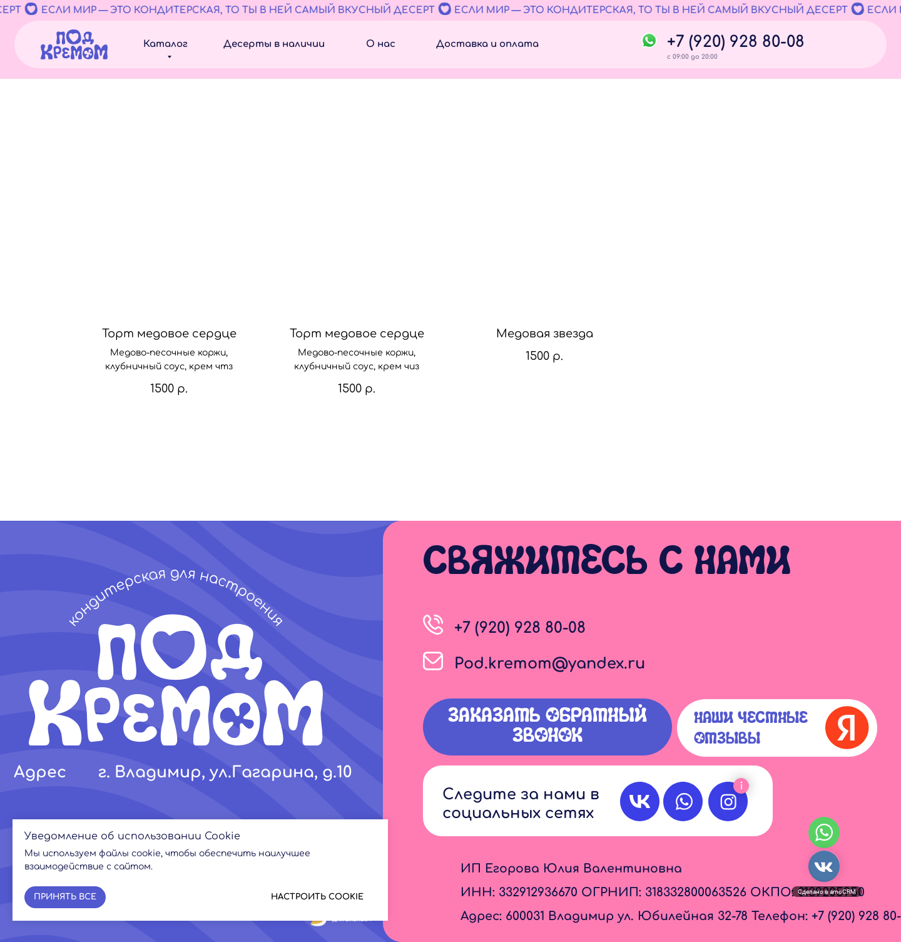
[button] (547, 727)
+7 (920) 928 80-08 (736, 42)
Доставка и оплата (487, 44)
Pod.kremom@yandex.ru (549, 663)
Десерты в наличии (274, 44)
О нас (380, 44)
